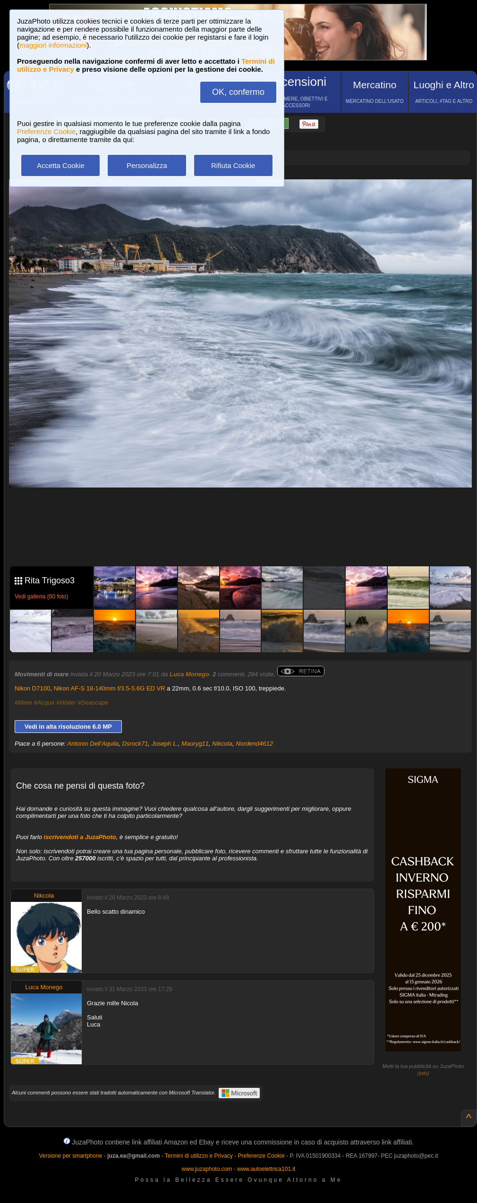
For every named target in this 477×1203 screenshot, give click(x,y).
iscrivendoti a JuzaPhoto (80, 837)
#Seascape (93, 702)
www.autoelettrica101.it (266, 1169)
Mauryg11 (195, 743)
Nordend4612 (254, 743)
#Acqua (44, 702)
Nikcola (222, 743)
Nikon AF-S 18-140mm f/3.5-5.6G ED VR (109, 688)
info (423, 1073)
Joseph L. (165, 743)
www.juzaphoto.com (207, 1169)
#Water (66, 702)
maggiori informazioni (53, 45)
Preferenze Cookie (46, 131)
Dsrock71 (135, 743)
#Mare (23, 702)
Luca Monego (189, 674)
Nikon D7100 (32, 688)
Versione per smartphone (70, 1156)
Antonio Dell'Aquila (93, 743)
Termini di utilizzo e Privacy (199, 1156)
